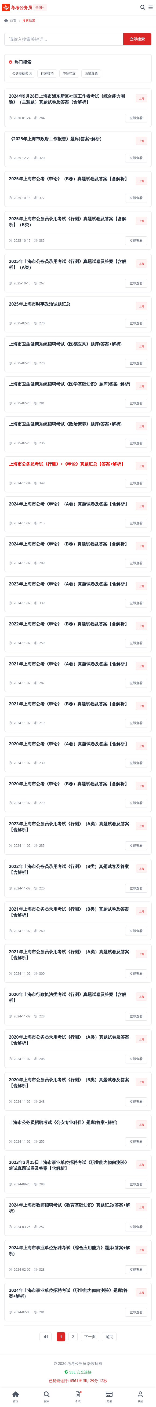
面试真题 (91, 73)
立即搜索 (137, 39)
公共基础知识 (22, 73)
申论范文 (69, 73)
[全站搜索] (142, 7)
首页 (10, 21)
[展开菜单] (150, 7)
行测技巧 (47, 73)
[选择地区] (40, 7)
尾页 (109, 1336)
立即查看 (136, 118)
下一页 (90, 1336)
